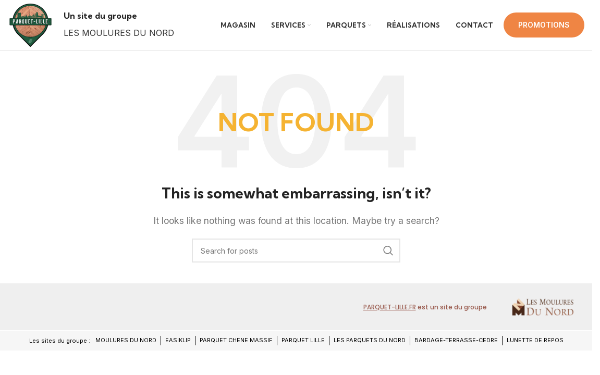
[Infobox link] (128, 29)
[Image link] (45, 315)
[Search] (296, 260)
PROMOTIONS (544, 29)
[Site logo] (35, 29)
